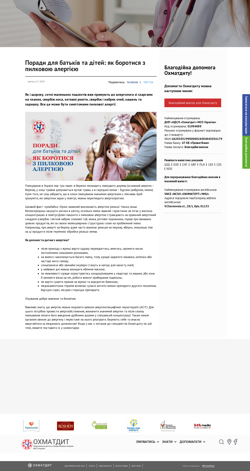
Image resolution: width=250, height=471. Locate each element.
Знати (167, 7)
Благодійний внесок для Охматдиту (193, 121)
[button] (246, 115)
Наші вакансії (105, 466)
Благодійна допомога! (246, 152)
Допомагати (190, 7)
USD (167, 182)
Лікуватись (145, 7)
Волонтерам (121, 466)
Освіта (92, 466)
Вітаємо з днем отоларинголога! (150, 409)
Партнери (136, 466)
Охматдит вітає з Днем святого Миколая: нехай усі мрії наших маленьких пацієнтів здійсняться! (98, 415)
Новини (90, 39)
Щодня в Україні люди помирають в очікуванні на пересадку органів (43, 413)
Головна (75, 39)
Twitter (148, 100)
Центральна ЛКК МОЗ (75, 466)
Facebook (132, 100)
